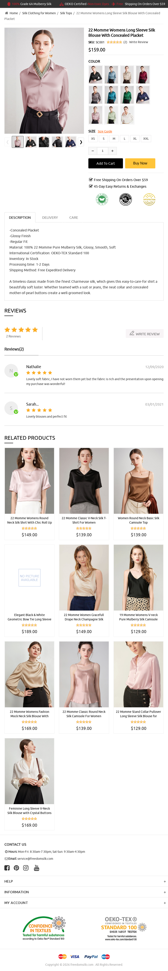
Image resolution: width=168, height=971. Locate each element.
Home (14, 13)
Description (20, 217)
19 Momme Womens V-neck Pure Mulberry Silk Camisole (138, 617)
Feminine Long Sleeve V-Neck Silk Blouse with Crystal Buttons (29, 811)
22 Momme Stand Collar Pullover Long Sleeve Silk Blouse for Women (138, 714)
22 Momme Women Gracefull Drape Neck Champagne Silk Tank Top (84, 617)
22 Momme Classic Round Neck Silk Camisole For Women (84, 714)
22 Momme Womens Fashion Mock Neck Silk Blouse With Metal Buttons (29, 714)
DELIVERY (50, 217)
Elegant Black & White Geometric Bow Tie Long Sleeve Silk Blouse (29, 617)
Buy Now (140, 163)
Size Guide (105, 131)
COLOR (94, 61)
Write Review (138, 42)
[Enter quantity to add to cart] (102, 151)
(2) (125, 42)
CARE (73, 217)
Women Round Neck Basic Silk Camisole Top (138, 520)
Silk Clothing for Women (39, 13)
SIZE (92, 131)
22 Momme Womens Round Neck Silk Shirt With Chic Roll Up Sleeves (29, 520)
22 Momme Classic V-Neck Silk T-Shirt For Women (84, 520)
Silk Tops (66, 13)
